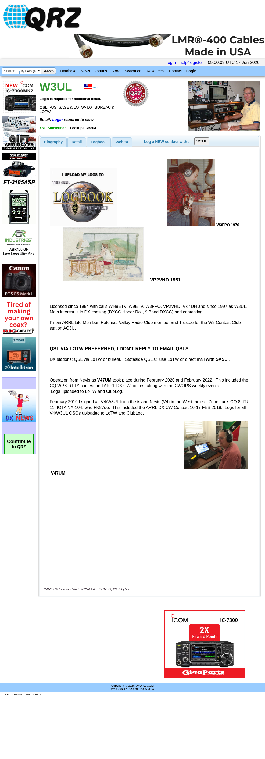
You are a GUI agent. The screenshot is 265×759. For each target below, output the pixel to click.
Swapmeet (133, 71)
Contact (175, 71)
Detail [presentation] (76, 142)
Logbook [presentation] (99, 142)
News (85, 71)
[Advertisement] (98, 644)
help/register (191, 62)
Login (191, 71)
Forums (100, 71)
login (171, 62)
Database (68, 71)
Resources (156, 71)
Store (115, 71)
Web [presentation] (122, 142)
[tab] (53, 142)
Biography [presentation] (53, 142)
